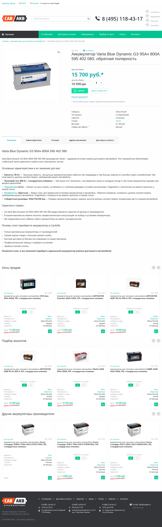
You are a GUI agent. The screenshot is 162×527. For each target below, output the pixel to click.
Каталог (8, 34)
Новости (112, 499)
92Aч (156, 390)
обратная (101, 319)
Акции (91, 499)
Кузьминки (152, 25)
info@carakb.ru (145, 505)
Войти (23, 3)
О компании (47, 34)
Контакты (135, 34)
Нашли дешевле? (80, 97)
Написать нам (138, 507)
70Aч (50, 455)
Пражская (152, 21)
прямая (49, 319)
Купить (81, 90)
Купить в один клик (99, 91)
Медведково (153, 16)
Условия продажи (9, 512)
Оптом (101, 499)
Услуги (122, 34)
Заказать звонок (8, 3)
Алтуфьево (152, 12)
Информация (87, 34)
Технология (10, 187)
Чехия (118, 121)
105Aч (155, 316)
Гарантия (80, 499)
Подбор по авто (106, 34)
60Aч (103, 316)
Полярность (10, 192)
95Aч (50, 316)
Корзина (35, 3)
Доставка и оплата (67, 34)
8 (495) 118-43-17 (122, 18)
